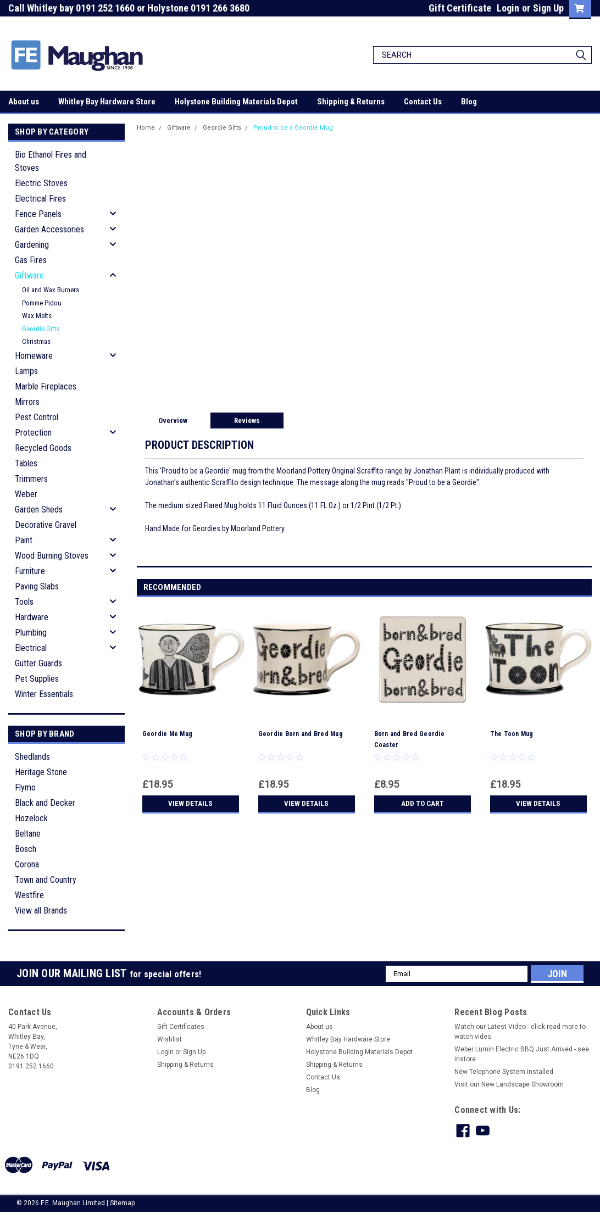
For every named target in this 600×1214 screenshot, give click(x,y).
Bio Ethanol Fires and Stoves (50, 161)
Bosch (25, 849)
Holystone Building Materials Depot (236, 102)
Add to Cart (422, 803)
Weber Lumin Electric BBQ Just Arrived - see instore (521, 1054)
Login (508, 8)
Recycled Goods (43, 448)
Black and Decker (45, 803)
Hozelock (31, 818)
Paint (23, 540)
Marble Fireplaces (45, 386)
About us (23, 102)
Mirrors (27, 402)
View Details (190, 803)
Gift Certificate (460, 8)
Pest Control (36, 417)
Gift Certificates (180, 1027)
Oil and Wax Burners (50, 290)
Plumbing (31, 632)
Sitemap (122, 1203)
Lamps (26, 371)
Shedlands (32, 756)
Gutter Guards (38, 663)
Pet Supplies (37, 678)
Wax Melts (37, 315)
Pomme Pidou (42, 303)
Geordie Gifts (41, 329)
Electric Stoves (41, 183)
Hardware (31, 617)
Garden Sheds (39, 509)
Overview (172, 420)
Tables (26, 463)
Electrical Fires (40, 198)
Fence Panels (38, 214)
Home (146, 127)
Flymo (25, 787)
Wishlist (169, 1039)
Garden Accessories (49, 229)
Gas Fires (31, 260)
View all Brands (41, 910)
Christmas (36, 341)
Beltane (28, 833)
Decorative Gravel (45, 525)
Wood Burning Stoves (51, 555)
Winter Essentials (44, 694)
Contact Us (423, 102)
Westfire (29, 895)
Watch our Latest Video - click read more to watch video (520, 1031)
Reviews (247, 420)
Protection (33, 432)
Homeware (34, 355)
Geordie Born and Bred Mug (300, 734)
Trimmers (31, 479)
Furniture (30, 571)
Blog (469, 102)
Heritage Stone (41, 772)
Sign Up (548, 8)
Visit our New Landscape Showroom (509, 1084)
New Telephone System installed (503, 1072)
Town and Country (45, 880)
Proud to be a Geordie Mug (293, 127)
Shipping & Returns (351, 102)
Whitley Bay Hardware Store (106, 102)
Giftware (29, 275)
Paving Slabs (37, 586)
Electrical (31, 648)
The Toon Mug (512, 734)
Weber (26, 494)
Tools (24, 602)
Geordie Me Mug (167, 734)
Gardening (32, 245)
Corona (27, 864)
